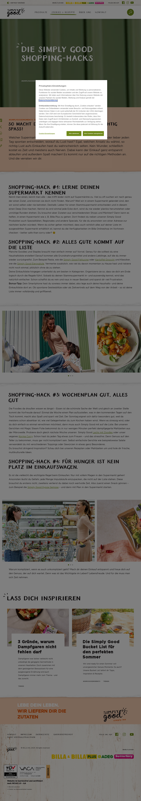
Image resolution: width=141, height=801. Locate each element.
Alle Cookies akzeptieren (93, 133)
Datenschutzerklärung (48, 100)
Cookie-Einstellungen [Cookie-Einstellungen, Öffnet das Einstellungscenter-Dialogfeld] (47, 133)
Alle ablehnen (74, 133)
